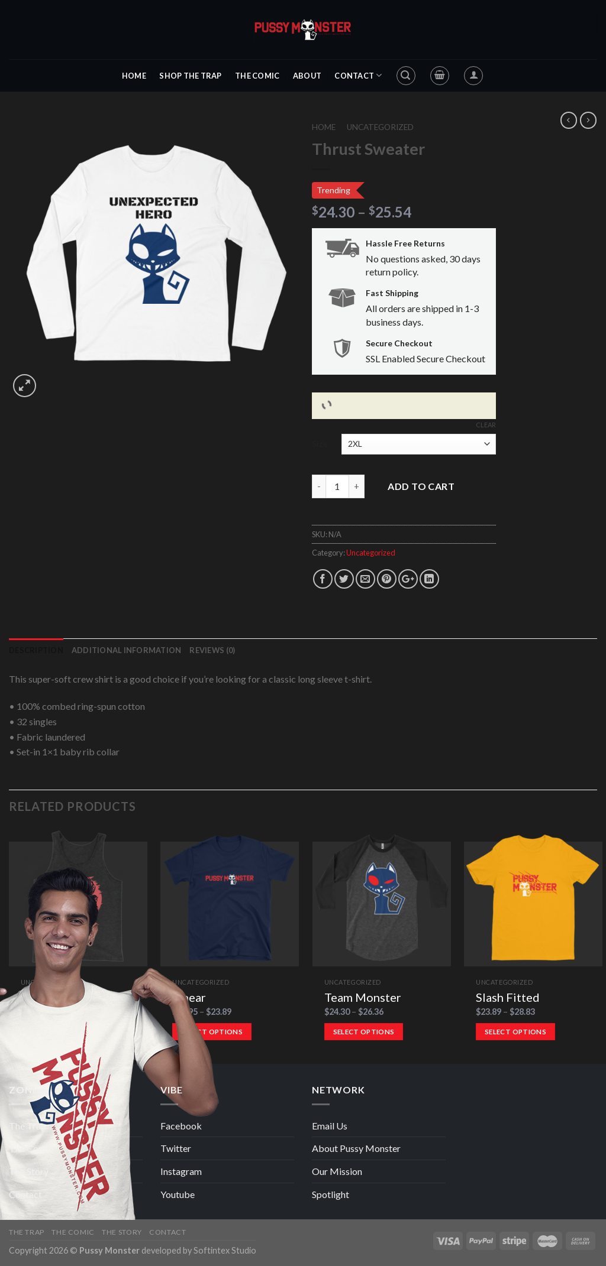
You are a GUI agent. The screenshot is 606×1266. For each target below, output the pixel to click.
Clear (486, 425)
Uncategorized (380, 127)
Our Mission (337, 1171)
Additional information (127, 650)
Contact (358, 75)
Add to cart (421, 486)
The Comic (257, 75)
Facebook (181, 1125)
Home (134, 75)
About (307, 75)
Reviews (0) (212, 650)
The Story (29, 1171)
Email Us (329, 1125)
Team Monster (362, 997)
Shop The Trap (190, 75)
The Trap (27, 1125)
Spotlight (330, 1194)
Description (36, 650)
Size (320, 444)
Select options (364, 1031)
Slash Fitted (508, 997)
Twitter (175, 1148)
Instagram (181, 1171)
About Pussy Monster (356, 1148)
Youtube (177, 1194)
